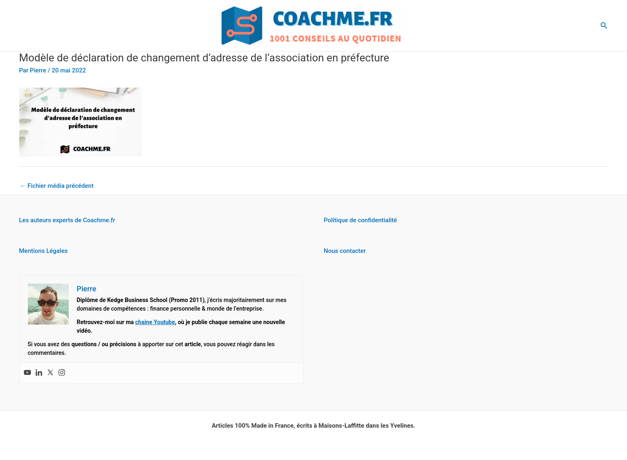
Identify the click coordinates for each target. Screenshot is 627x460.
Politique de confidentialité (360, 220)
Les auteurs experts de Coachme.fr (67, 220)
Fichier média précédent (57, 185)
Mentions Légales (43, 251)
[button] (604, 25)
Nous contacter (345, 251)
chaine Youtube (155, 322)
